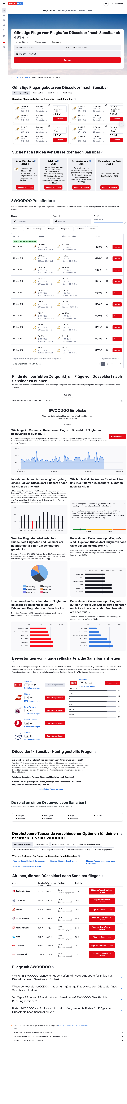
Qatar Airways (30, 707)
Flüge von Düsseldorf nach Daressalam (29, 861)
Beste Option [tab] (38, 93)
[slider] (124, 222)
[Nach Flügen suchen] (4, 10)
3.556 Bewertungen (32, 688)
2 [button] (107, 364)
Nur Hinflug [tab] (67, 93)
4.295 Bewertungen (32, 727)
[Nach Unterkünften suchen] (4, 15)
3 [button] (112, 364)
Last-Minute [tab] (53, 93)
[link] (25, 187)
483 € (19, 37)
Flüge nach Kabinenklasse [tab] (89, 844)
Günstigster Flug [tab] (21, 93)
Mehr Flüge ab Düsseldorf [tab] (52, 849)
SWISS (27, 694)
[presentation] (27, 37)
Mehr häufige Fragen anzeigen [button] (51, 789)
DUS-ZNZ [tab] (67, 395)
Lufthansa (28, 733)
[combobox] (23, 42)
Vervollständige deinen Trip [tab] (79, 849)
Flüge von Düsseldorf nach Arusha (63, 861)
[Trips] (4, 36)
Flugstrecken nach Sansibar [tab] (25, 849)
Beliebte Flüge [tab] (42, 844)
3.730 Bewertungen (32, 714)
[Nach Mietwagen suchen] (4, 20)
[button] (3, 3)
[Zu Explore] (4, 29)
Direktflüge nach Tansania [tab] (63, 844)
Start (12, 77)
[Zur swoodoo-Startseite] (15, 3)
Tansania (27, 77)
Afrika (19, 77)
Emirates (28, 681)
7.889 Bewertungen (32, 739)
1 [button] (102, 364)
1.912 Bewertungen (32, 701)
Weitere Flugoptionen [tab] (103, 849)
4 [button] (117, 364)
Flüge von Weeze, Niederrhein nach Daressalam (100, 862)
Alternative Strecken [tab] (22, 844)
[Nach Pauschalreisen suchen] (4, 25)
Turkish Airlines (30, 720)
